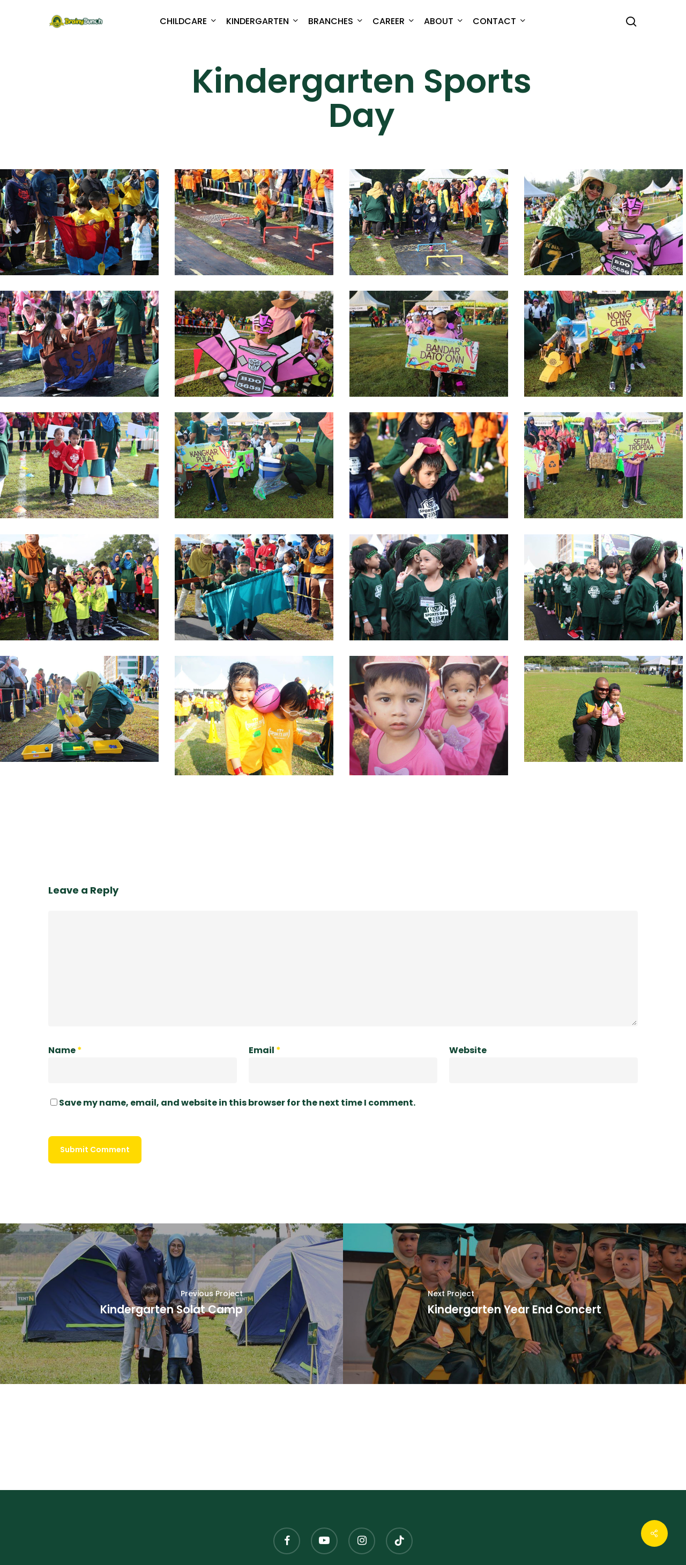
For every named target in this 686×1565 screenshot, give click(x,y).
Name (65, 1050)
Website (468, 1050)
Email (265, 1050)
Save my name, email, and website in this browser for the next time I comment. (237, 1103)
